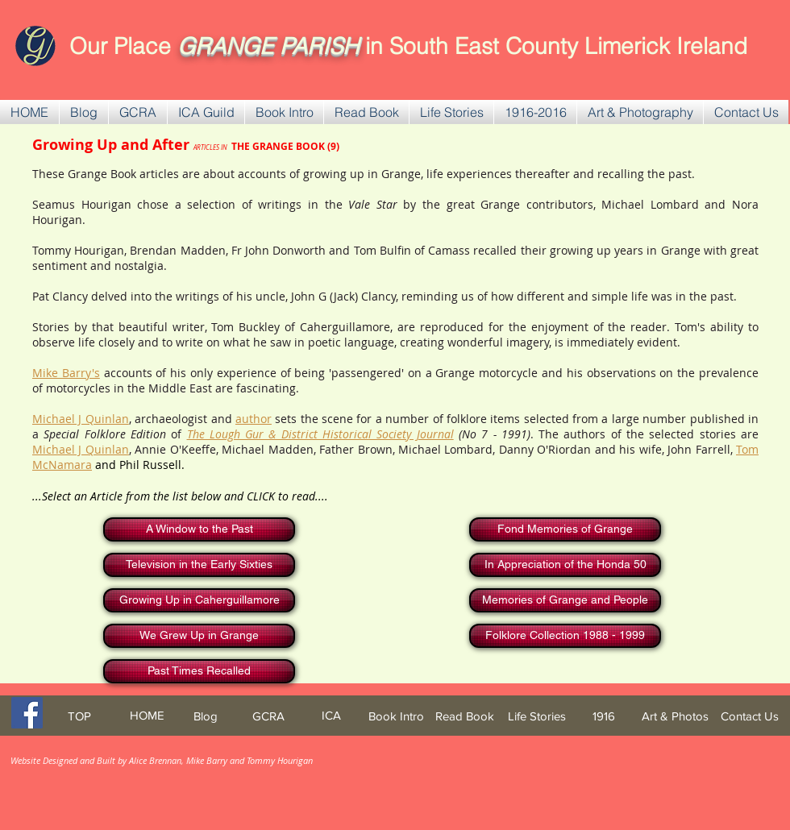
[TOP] (79, 715)
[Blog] (205, 715)
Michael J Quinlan (80, 418)
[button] (138, 112)
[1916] (604, 715)
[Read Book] (464, 715)
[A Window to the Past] (199, 529)
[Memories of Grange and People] (565, 600)
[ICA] (331, 715)
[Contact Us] (750, 715)
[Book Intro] (396, 715)
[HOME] (147, 715)
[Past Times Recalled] (199, 671)
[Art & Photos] (675, 715)
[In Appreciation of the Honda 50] (565, 565)
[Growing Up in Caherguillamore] (199, 600)
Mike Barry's (66, 372)
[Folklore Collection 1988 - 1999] (565, 636)
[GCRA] (268, 715)
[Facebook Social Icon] (27, 712)
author (253, 418)
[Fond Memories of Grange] (565, 529)
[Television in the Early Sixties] (199, 565)
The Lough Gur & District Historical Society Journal (320, 434)
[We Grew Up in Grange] (199, 636)
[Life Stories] (536, 715)
